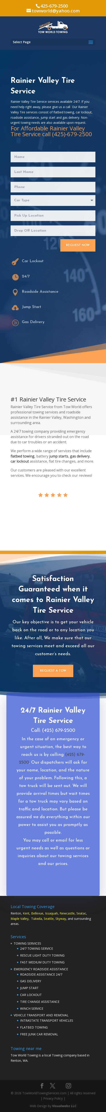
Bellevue (37, 913)
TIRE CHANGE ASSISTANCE (39, 1002)
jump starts (58, 456)
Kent (26, 913)
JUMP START (29, 988)
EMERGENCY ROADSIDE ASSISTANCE (41, 969)
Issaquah (51, 913)
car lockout (20, 461)
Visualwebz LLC (64, 1106)
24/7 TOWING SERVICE (36, 948)
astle (71, 913)
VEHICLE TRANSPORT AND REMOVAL (41, 1015)
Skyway (60, 918)
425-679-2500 (54, 6)
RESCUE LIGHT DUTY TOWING (42, 955)
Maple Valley (19, 918)
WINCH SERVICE (31, 1008)
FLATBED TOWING (34, 1027)
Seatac (81, 913)
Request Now (78, 245)
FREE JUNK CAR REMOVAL (39, 1034)
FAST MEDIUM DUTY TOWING (42, 962)
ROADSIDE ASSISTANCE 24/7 (41, 974)
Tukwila (36, 918)
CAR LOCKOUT (31, 995)
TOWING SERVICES (27, 943)
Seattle (49, 918)
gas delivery (80, 456)
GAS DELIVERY (30, 981)
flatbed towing (22, 456)
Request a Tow (53, 670)
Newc (64, 913)
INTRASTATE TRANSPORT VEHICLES (46, 1020)
